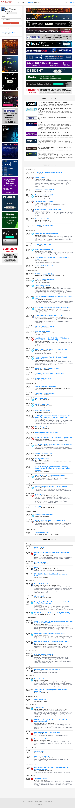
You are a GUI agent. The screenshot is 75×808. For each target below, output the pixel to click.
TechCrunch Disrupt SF (8, 32)
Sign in (72, 2)
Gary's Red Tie (48, 801)
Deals (39, 2)
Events (30, 2)
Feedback (30, 801)
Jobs (35, 2)
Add (66, 2)
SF (23, 2)
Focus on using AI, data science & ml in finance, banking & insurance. (54, 150)
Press (36, 801)
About (24, 801)
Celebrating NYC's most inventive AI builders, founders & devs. (53, 120)
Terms (40, 801)
